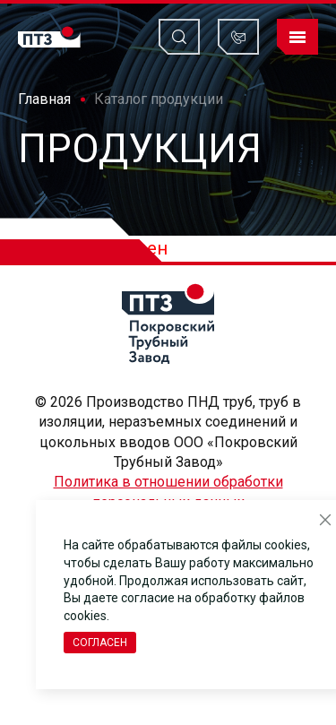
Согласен (100, 642)
